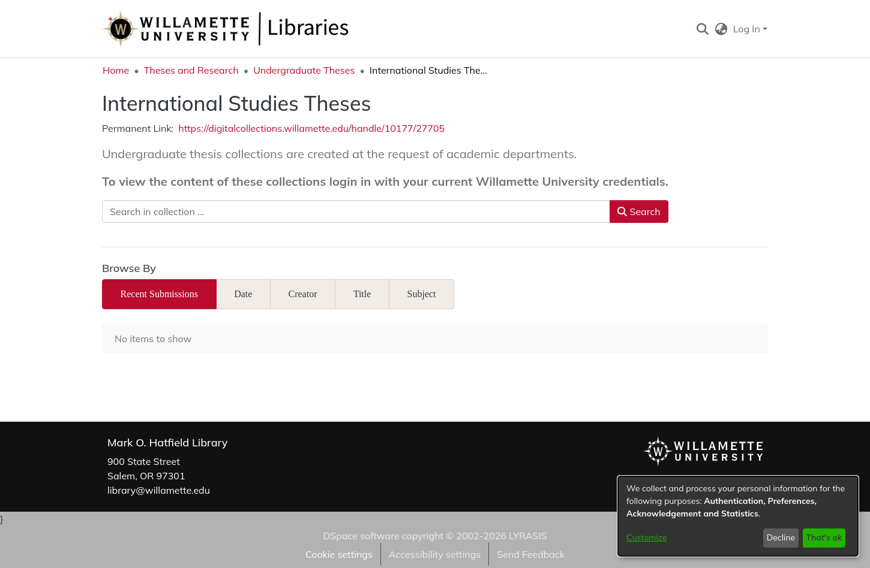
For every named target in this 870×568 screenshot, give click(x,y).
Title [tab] (362, 294)
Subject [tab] (421, 294)
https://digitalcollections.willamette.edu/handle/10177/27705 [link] (311, 128)
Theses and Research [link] (191, 70)
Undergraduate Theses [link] (304, 70)
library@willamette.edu (158, 490)
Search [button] (638, 211)
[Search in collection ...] (356, 211)
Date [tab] (243, 294)
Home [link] (116, 70)
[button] (702, 29)
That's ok (824, 537)
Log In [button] (748, 29)
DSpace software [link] (361, 536)
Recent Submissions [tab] (159, 294)
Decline (781, 537)
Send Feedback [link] (531, 554)
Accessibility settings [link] (435, 554)
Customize (646, 537)
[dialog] (738, 516)
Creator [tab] (303, 294)
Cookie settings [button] (339, 554)
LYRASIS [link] (528, 536)
